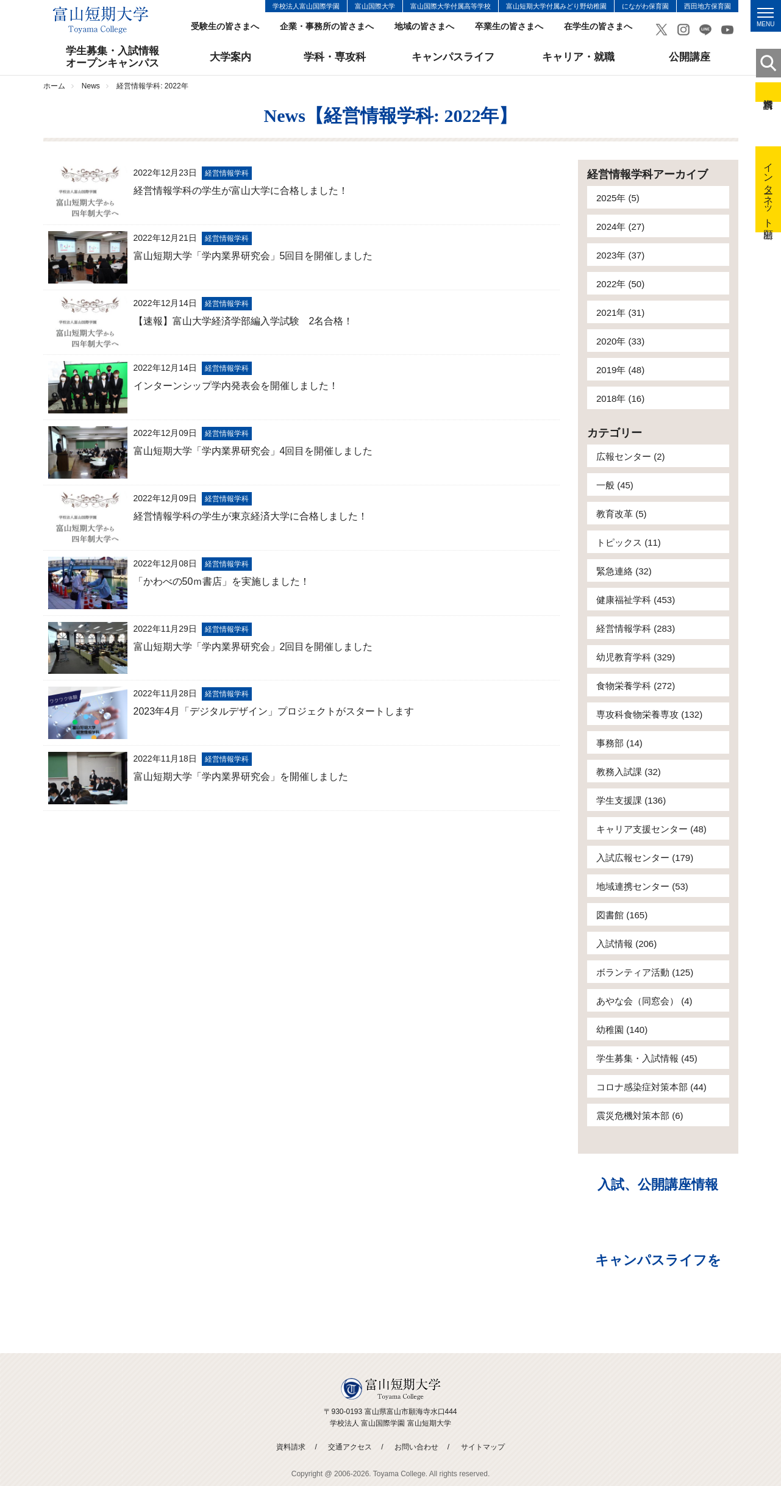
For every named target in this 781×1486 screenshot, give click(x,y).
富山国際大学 (375, 6)
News (91, 86)
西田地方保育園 (707, 6)
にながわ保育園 (645, 6)
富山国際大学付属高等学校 (450, 6)
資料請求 (768, 92)
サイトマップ (483, 1447)
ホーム (54, 86)
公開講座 (689, 57)
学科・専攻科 (335, 57)
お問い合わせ (416, 1447)
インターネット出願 (768, 189)
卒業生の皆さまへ (509, 26)
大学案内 (230, 57)
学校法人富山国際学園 (306, 6)
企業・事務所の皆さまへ (327, 26)
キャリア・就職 (578, 57)
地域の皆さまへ (424, 26)
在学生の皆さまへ (598, 26)
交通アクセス (350, 1447)
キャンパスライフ (453, 57)
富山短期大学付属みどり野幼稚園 (556, 6)
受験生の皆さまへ (225, 26)
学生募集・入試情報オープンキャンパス (112, 57)
